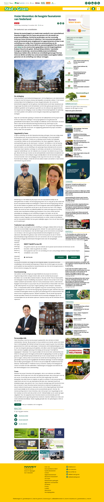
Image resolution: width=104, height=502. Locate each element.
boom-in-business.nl (70, 498)
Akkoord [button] (74, 257)
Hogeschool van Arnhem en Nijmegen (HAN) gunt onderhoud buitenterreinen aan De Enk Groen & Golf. (77, 192)
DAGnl (19, 47)
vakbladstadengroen (74, 477)
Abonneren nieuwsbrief (51, 476)
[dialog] (52, 251)
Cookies (47, 488)
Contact (47, 472)
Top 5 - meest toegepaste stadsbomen (81, 313)
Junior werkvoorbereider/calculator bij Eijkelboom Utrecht (81, 80)
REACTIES (17, 408)
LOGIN (18, 404)
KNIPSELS (69, 231)
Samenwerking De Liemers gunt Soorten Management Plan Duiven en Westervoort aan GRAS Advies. (77, 199)
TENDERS (68, 181)
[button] (28, 257)
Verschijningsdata (49, 492)
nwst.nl (89, 498)
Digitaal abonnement (50, 474)
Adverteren (48, 490)
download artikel (23, 416)
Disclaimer (47, 484)
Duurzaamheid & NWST (51, 469)
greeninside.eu (82, 498)
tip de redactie (23, 424)
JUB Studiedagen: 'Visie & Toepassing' (80, 148)
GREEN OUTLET (71, 104)
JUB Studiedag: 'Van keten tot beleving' (81, 129)
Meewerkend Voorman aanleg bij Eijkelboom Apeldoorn (80, 73)
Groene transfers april (80, 318)
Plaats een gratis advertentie (73, 110)
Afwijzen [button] (61, 257)
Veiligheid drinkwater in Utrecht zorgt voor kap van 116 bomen (81, 332)
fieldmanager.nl (17, 498)
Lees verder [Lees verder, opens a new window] (34, 253)
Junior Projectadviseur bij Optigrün (80, 67)
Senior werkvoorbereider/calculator (81, 86)
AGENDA (68, 126)
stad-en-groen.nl (37, 498)
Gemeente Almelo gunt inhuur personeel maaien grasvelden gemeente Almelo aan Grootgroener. (77, 213)
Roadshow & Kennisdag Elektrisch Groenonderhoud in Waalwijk (82, 135)
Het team (47, 478)
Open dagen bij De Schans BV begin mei (81, 153)
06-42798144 (72, 472)
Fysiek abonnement (50, 471)
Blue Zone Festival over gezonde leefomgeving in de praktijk (81, 142)
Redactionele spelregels (51, 480)
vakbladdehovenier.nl (58, 498)
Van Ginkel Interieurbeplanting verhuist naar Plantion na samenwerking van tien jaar (81, 307)
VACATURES (70, 58)
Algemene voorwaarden (51, 482)
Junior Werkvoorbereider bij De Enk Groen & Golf (81, 61)
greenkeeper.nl (27, 498)
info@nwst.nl (71, 467)
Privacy (47, 486)
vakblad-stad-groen (73, 474)
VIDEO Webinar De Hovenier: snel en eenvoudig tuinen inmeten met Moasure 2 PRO (81, 325)
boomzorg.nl (46, 498)
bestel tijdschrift (23, 420)
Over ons (47, 467)
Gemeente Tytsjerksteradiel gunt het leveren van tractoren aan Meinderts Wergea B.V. (75, 185)
